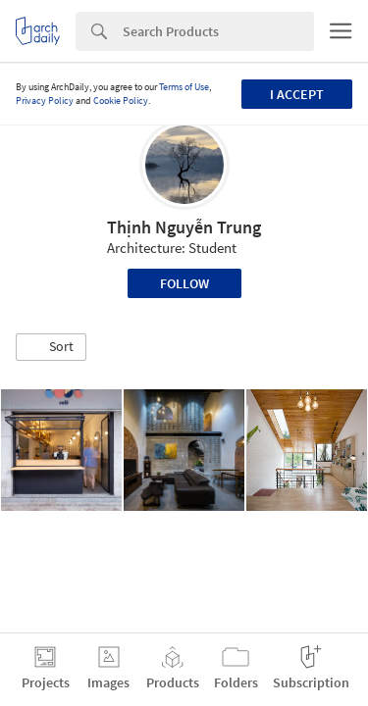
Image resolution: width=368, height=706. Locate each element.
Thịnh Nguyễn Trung (184, 227)
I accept (297, 94)
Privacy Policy (45, 100)
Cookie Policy (120, 100)
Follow (184, 283)
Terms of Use (184, 86)
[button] (51, 347)
